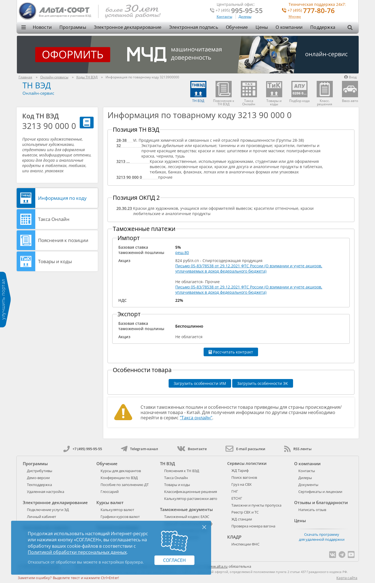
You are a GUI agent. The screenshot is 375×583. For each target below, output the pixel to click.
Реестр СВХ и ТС (245, 512)
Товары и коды (55, 261)
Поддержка (322, 27)
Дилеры (245, 16)
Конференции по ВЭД (119, 477)
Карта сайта (346, 577)
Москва (295, 17)
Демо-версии (38, 477)
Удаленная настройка (45, 491)
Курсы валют (110, 502)
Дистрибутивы (39, 470)
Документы (308, 484)
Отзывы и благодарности (321, 502)
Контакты (224, 16)
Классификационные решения (190, 491)
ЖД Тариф (240, 470)
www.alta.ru (217, 566)
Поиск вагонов (244, 477)
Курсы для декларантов (121, 470)
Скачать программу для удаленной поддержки (321, 537)
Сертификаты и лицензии (320, 491)
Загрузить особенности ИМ (200, 383)
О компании (289, 27)
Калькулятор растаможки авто (190, 498)
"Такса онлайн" (196, 418)
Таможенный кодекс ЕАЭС (186, 516)
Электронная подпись (193, 27)
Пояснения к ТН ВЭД (181, 470)
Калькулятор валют (117, 509)
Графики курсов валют (120, 516)
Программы (72, 27)
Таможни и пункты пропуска (256, 505)
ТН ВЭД (36, 85)
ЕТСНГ (236, 498)
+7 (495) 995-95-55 (82, 448)
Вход (350, 77)
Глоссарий (110, 491)
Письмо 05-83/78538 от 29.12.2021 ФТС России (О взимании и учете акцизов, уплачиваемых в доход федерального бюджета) (248, 268)
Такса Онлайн (53, 219)
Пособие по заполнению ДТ (125, 484)
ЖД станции (241, 519)
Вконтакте (192, 448)
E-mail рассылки (245, 448)
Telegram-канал (139, 448)
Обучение (237, 27)
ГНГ (234, 491)
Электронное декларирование (127, 27)
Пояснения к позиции (63, 240)
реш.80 (182, 252)
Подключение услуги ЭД (48, 509)
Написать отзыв (312, 509)
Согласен (174, 560)
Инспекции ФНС (245, 544)
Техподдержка (39, 484)
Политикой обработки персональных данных (77, 552)
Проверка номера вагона (253, 526)
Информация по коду (62, 198)
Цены (262, 27)
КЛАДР (234, 537)
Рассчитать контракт (231, 352)
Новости (42, 27)
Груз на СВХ (241, 484)
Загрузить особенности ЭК (262, 383)
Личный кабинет (41, 516)
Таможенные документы (186, 509)
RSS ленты (298, 448)
